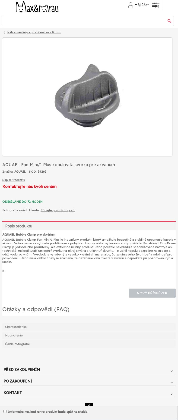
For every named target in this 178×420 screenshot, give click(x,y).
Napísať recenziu (13, 180)
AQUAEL (20, 171)
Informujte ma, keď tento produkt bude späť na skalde (45, 412)
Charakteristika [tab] (16, 327)
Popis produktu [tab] (18, 226)
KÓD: (33, 171)
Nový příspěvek (152, 293)
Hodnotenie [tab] (14, 335)
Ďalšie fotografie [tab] (17, 344)
